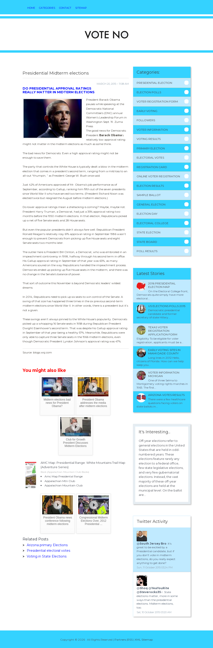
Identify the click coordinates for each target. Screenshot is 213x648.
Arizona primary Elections (47, 545)
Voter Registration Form (157, 101)
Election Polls (149, 92)
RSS (130, 639)
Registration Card (152, 167)
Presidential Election (154, 82)
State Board (147, 242)
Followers (146, 120)
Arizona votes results (166, 395)
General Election (151, 204)
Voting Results (149, 139)
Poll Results (147, 251)
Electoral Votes (150, 157)
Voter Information (152, 129)
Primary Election (151, 148)
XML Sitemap (144, 639)
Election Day (147, 213)
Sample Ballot (149, 195)
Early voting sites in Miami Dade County (164, 351)
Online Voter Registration (158, 176)
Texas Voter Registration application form (162, 331)
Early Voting (147, 111)
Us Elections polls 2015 (166, 306)
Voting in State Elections (46, 556)
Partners (120, 639)
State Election (148, 232)
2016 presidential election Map (162, 285)
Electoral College (152, 223)
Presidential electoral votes (48, 551)
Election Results (150, 185)
